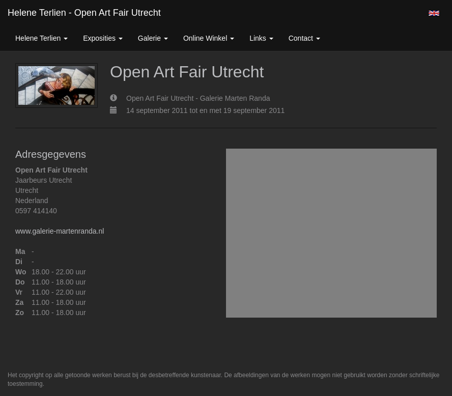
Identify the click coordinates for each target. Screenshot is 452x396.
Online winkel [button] (208, 38)
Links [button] (261, 38)
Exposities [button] (103, 38)
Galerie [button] (153, 38)
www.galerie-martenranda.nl (59, 231)
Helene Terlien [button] (41, 38)
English (434, 13)
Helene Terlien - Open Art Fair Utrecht (84, 13)
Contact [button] (304, 38)
